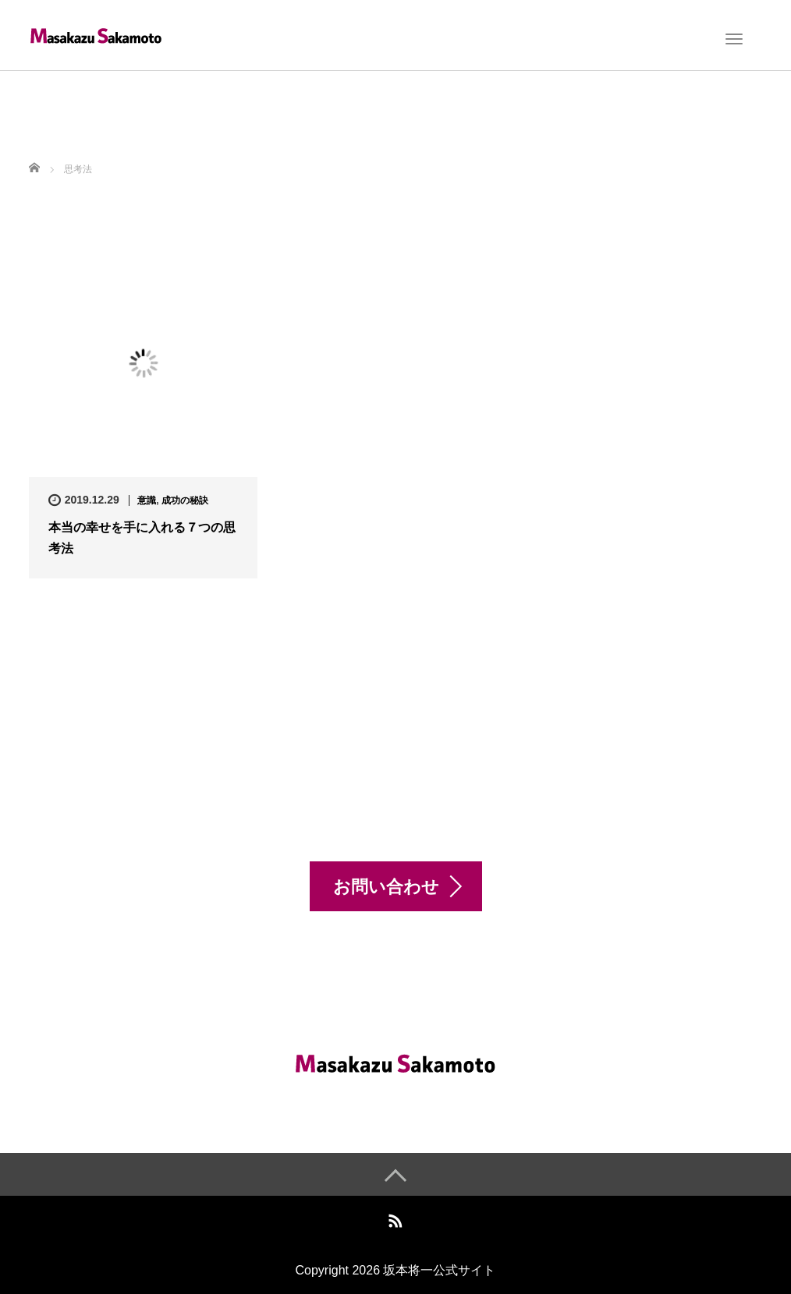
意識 (146, 500)
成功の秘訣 (184, 500)
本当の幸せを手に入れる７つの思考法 (142, 538)
